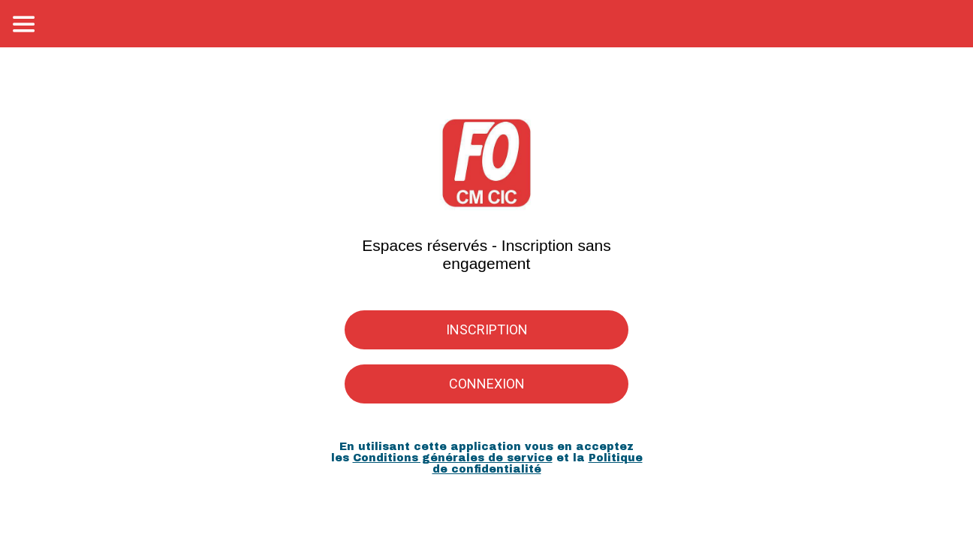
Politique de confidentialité (537, 463)
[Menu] (24, 24)
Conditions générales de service (453, 458)
